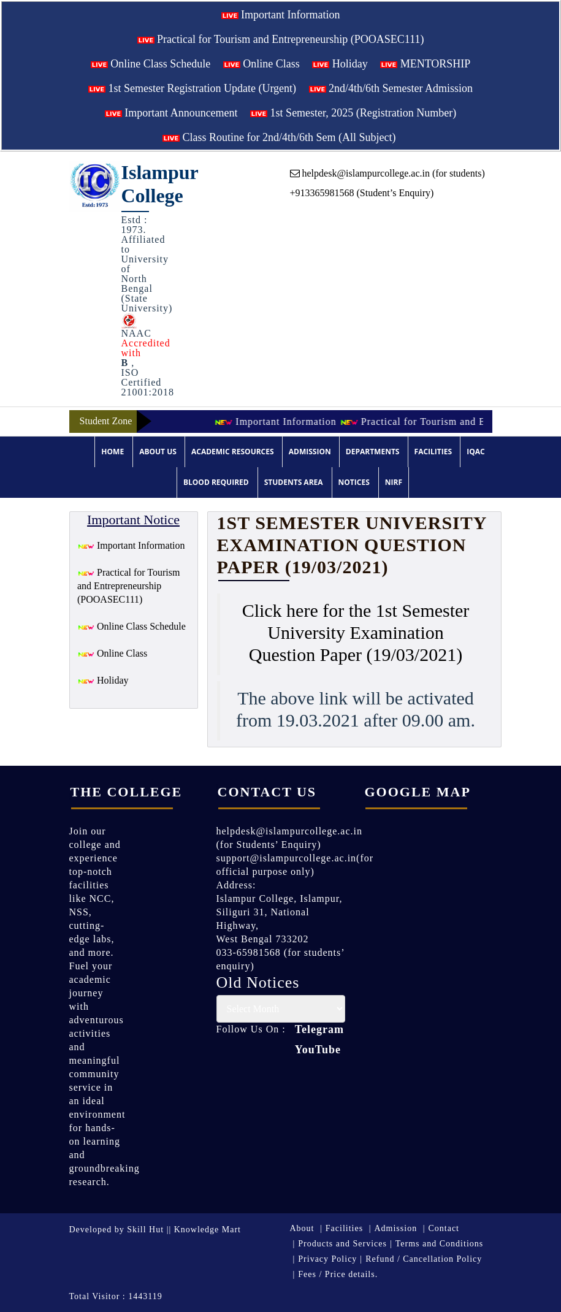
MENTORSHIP (425, 64)
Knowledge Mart (207, 1229)
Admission (310, 451)
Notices (354, 482)
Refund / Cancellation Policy (423, 1259)
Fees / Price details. (338, 1274)
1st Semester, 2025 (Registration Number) (353, 113)
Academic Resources (232, 451)
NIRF (393, 482)
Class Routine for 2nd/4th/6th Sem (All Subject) (278, 137)
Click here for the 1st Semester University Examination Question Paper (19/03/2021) (356, 632)
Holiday (340, 64)
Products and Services (342, 1243)
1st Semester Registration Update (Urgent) (192, 88)
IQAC (475, 451)
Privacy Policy (327, 1259)
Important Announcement (171, 113)
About (302, 1228)
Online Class (261, 64)
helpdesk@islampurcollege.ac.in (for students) (387, 173)
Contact (443, 1228)
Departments (373, 451)
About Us (158, 451)
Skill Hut (145, 1229)
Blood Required (216, 482)
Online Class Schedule (150, 64)
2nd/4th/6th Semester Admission (391, 88)
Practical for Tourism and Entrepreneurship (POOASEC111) (280, 39)
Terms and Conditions (439, 1243)
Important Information (280, 15)
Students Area (293, 482)
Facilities (433, 451)
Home (112, 451)
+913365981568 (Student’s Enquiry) (362, 193)
